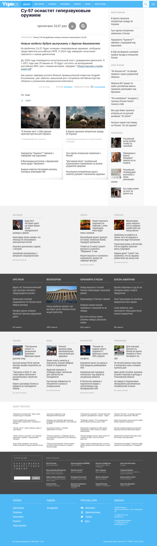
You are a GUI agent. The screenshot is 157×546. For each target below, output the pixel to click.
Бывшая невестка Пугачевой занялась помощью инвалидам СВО (39, 170)
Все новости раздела (19, 260)
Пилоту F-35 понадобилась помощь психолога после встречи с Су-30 (59, 37)
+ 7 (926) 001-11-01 (121, 522)
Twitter (86, 517)
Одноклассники (90, 512)
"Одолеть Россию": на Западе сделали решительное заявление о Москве (127, 414)
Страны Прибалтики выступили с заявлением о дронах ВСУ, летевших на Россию (27, 421)
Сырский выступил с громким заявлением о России (57, 428)
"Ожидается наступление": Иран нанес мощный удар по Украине (26, 414)
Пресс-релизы (100, 4)
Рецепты (77, 4)
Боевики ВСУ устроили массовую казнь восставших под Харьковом (127, 436)
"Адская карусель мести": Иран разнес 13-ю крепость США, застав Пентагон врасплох (95, 437)
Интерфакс (68, 87)
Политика (52, 4)
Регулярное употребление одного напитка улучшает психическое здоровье (85, 173)
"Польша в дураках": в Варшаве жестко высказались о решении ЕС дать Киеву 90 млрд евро (61, 437)
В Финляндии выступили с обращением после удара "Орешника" (39, 162)
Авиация (26, 4)
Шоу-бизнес (39, 4)
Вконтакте (88, 508)
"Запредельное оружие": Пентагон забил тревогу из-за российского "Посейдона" (128, 444)
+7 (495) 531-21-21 (121, 515)
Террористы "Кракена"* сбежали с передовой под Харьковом (37, 154)
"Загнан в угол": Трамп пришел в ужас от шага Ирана (27, 428)
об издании (52, 508)
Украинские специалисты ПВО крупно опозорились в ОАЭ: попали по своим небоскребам (93, 429)
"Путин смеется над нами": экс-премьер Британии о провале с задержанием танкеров (27, 437)
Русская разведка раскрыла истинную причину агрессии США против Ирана (127, 428)
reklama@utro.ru (120, 524)
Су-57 (28, 100)
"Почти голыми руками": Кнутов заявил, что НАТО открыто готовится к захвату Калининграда (61, 445)
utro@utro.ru (118, 517)
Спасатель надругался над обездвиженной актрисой (56, 414)
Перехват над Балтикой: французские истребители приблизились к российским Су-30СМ (61, 421)
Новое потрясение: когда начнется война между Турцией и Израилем (128, 421)
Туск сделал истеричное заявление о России (83, 154)
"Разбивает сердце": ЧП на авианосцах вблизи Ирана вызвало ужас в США (94, 421)
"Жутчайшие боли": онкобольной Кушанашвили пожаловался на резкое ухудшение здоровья (84, 164)
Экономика (65, 4)
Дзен (85, 521)
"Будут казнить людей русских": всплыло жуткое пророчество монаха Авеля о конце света (95, 445)
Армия (87, 4)
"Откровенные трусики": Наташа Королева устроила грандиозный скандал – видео (95, 414)
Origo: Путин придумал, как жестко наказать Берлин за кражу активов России (28, 444)
